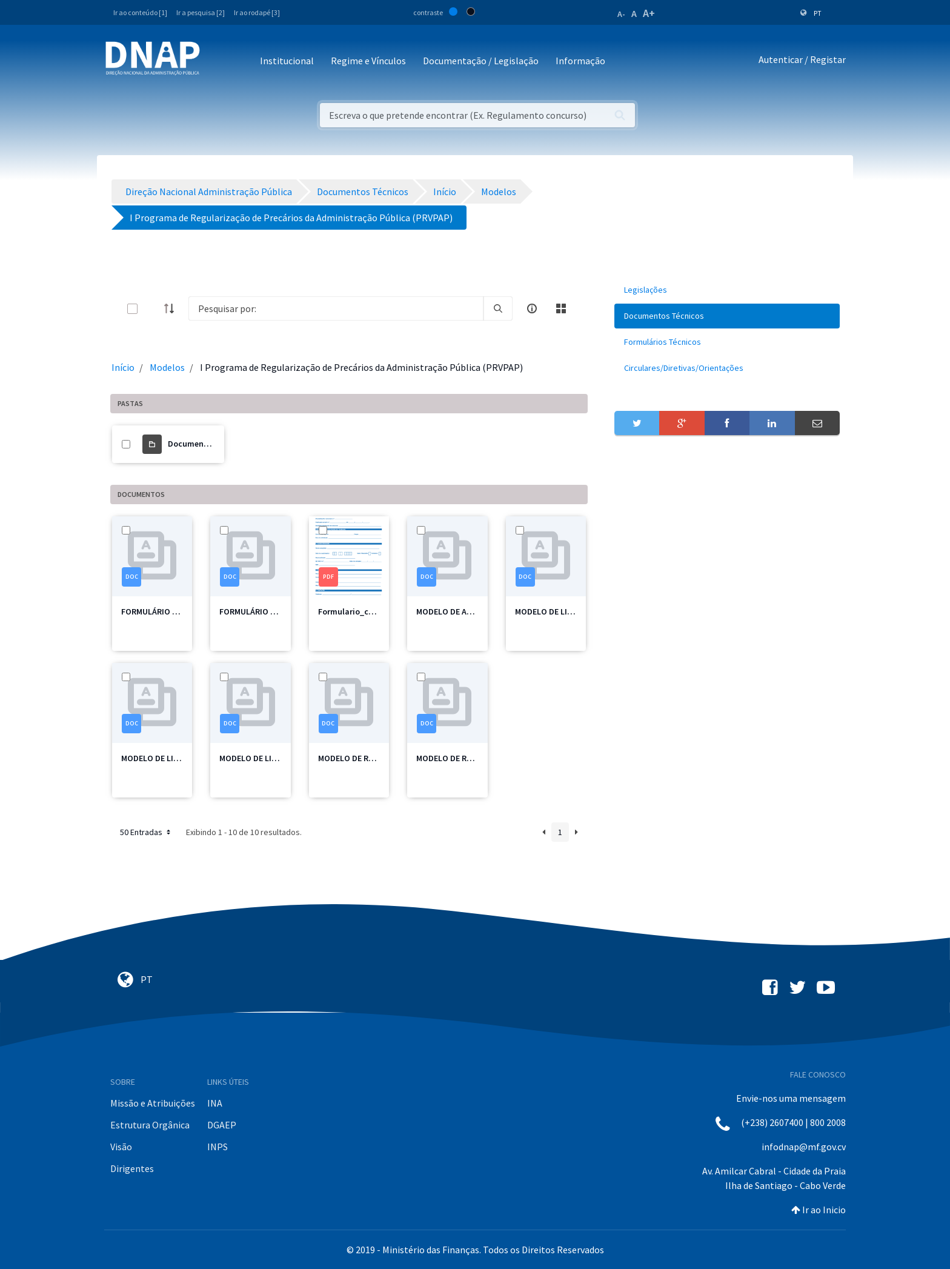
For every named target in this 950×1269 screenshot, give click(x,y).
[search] (498, 308)
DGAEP (221, 1125)
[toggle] (152, 308)
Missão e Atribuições (152, 1103)
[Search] (335, 308)
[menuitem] (727, 290)
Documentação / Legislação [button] (481, 61)
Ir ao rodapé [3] (257, 12)
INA (214, 1103)
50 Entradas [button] (146, 832)
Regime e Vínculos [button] (368, 61)
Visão (121, 1147)
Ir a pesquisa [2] (200, 12)
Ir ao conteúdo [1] (140, 12)
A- (621, 13)
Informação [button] (580, 61)
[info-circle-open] (532, 308)
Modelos (167, 367)
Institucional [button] (287, 61)
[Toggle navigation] (217, 61)
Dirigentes (132, 1168)
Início (123, 367)
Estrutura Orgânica (150, 1125)
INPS (217, 1147)
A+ (649, 13)
